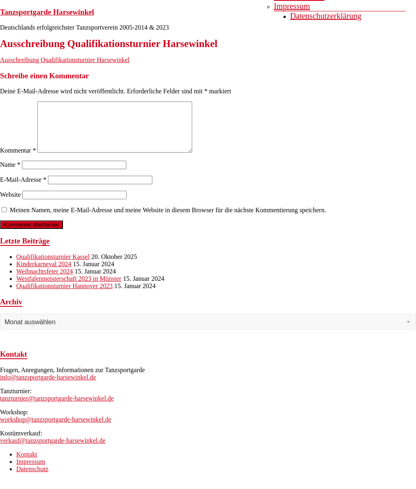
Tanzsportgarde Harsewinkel (47, 12)
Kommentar (18, 160)
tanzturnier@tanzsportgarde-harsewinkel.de (57, 408)
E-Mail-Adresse (23, 189)
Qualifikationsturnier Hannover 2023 (64, 295)
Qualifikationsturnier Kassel (53, 266)
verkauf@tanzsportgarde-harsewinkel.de (53, 450)
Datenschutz (32, 478)
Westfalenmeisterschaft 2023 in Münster (68, 288)
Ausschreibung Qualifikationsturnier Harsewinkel (65, 59)
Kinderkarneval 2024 (44, 273)
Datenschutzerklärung (325, 15)
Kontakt (26, 464)
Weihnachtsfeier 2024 (44, 281)
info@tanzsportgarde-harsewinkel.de (48, 386)
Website (10, 204)
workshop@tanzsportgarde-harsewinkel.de (55, 429)
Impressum (292, 6)
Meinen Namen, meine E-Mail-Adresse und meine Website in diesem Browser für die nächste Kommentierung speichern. (168, 219)
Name (10, 174)
